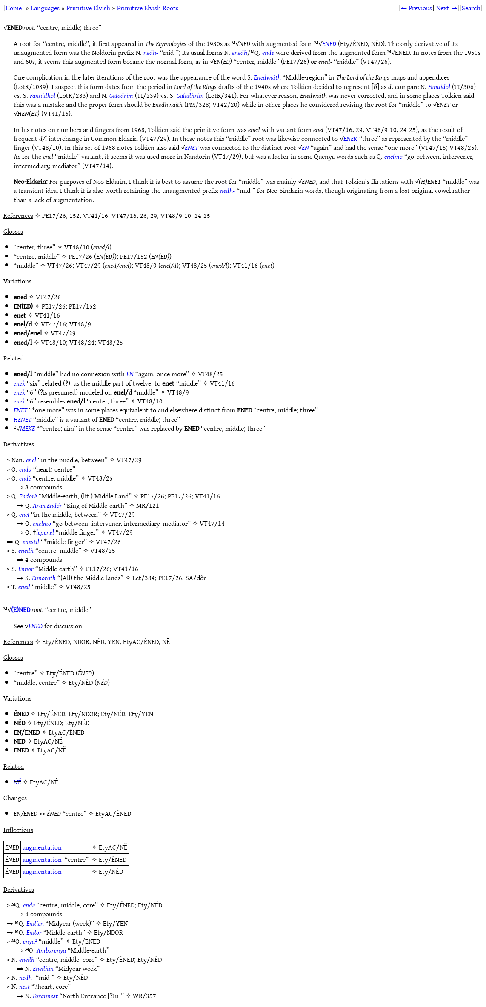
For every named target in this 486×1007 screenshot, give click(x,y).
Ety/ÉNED (60, 673)
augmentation (42, 847)
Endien (35, 923)
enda (25, 469)
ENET (191, 147)
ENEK (350, 138)
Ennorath (44, 578)
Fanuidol (439, 86)
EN (305, 147)
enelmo (393, 156)
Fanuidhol (42, 95)
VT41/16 (245, 265)
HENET (22, 419)
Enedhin (43, 968)
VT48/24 (81, 342)
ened (24, 586)
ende (268, 52)
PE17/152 (133, 256)
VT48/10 (76, 247)
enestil (31, 541)
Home (14, 8)
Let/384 (143, 578)
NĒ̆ (17, 782)
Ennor (26, 569)
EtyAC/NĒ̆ (48, 741)
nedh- (150, 52)
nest (24, 986)
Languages (45, 8)
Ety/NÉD (81, 682)
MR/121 (147, 505)
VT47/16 (53, 324)
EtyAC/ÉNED (66, 732)
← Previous (416, 8)
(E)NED (20, 609)
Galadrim (121, 95)
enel (31, 460)
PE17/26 (80, 256)
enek (19, 383)
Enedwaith (267, 77)
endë (25, 478)
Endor (34, 932)
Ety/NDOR (83, 714)
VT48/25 (194, 265)
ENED (329, 43)
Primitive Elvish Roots (147, 8)
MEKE (27, 428)
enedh (239, 52)
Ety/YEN (141, 714)
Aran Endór (47, 505)
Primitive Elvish (88, 8)
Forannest (45, 995)
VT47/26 (59, 265)
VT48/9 (146, 265)
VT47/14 (212, 523)
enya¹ (30, 941)
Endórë (28, 496)
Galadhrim (190, 95)
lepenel (45, 532)
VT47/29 (88, 265)
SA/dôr (196, 578)
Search (471, 8)
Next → (446, 8)
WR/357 (144, 995)
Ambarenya (51, 950)
